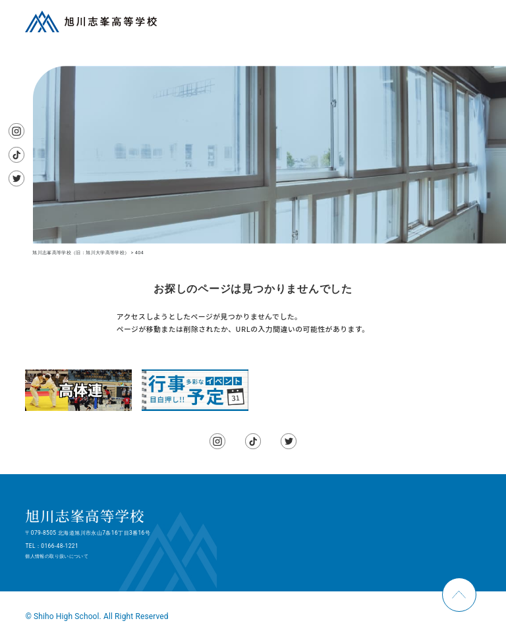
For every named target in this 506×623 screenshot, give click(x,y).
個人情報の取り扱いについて (56, 556)
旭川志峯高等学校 (84, 515)
